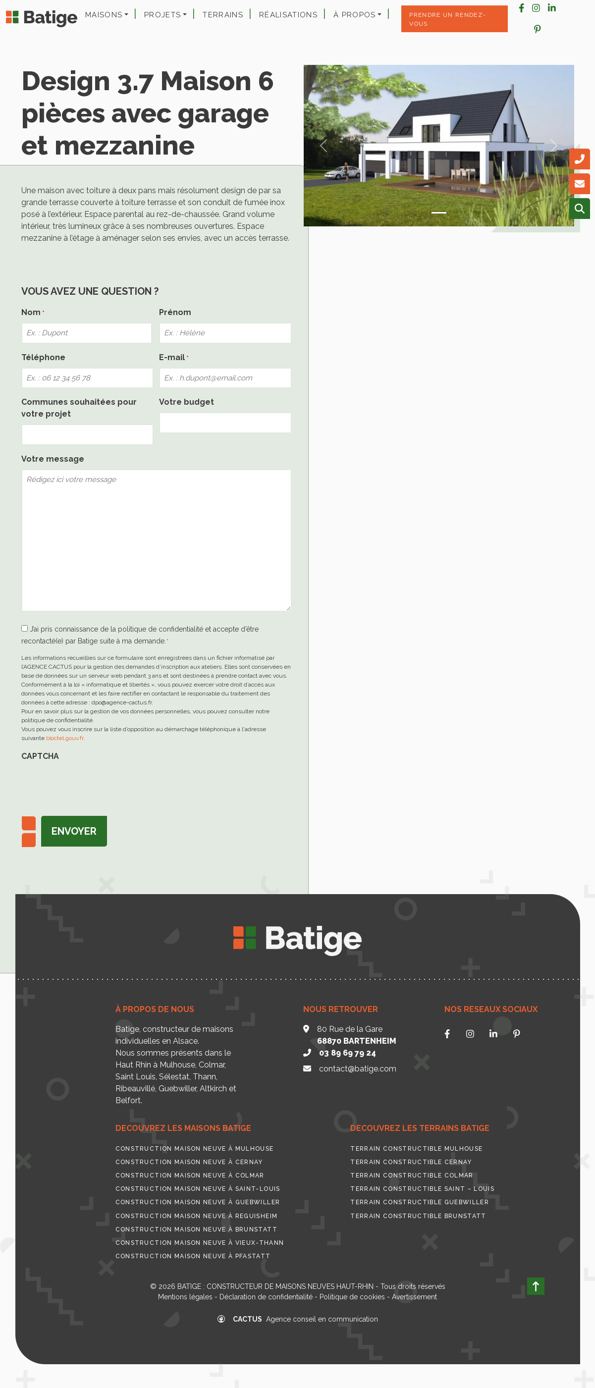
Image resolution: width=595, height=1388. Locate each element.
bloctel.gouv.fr (64, 738)
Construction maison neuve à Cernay (189, 1162)
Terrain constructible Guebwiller (419, 1202)
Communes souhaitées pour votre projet (79, 408)
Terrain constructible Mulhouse (416, 1148)
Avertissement (414, 1297)
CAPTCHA (40, 756)
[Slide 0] (439, 212)
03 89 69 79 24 (347, 1053)
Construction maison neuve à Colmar (190, 1175)
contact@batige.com (357, 1068)
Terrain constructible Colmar (411, 1175)
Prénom (175, 312)
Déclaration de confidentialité (266, 1297)
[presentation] (96, 785)
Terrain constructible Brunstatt (418, 1216)
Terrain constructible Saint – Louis (422, 1188)
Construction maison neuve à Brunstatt (196, 1229)
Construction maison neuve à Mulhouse (194, 1148)
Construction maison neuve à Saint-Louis (197, 1188)
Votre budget (186, 402)
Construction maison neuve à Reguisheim (196, 1216)
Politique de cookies (352, 1297)
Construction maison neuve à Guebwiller (197, 1202)
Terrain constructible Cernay (411, 1162)
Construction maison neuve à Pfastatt (193, 1256)
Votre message (52, 459)
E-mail (174, 358)
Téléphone (43, 357)
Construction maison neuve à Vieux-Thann (199, 1242)
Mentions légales (185, 1297)
